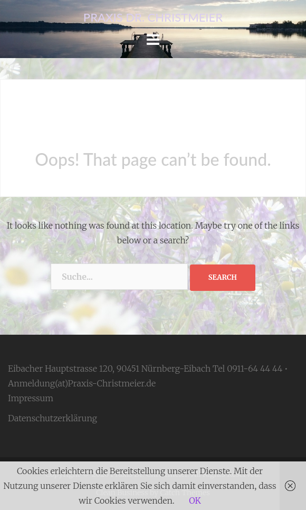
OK (194, 500)
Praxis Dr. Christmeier (153, 17)
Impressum (30, 398)
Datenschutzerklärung (52, 418)
